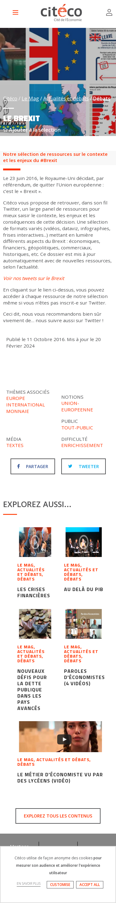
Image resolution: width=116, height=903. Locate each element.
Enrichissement (82, 445)
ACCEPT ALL (89, 884)
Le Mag (30, 98)
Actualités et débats (66, 98)
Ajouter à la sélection (32, 129)
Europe (15, 398)
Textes (15, 445)
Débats (101, 98)
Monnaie (17, 411)
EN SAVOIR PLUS (29, 883)
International (25, 404)
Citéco (10, 98)
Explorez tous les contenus (58, 816)
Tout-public (77, 427)
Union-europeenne (77, 406)
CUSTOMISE (60, 884)
